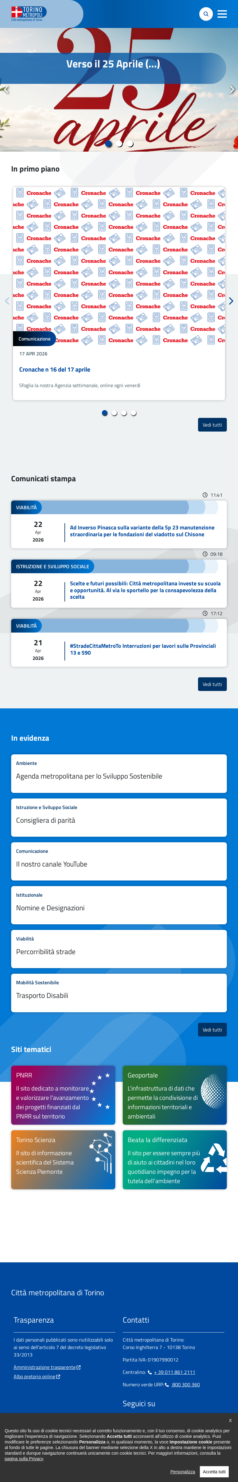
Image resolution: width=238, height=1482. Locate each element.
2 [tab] (119, 143)
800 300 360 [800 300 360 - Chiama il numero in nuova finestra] (182, 1384)
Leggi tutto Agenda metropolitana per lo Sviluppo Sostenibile (119, 773)
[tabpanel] (119, 90)
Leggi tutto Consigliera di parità (119, 817)
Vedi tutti (215, 424)
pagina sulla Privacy (24, 1463)
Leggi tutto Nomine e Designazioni (119, 905)
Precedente (6, 89)
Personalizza (182, 1477)
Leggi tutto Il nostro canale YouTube (119, 861)
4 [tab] (133, 413)
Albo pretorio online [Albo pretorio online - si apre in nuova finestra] (34, 1376)
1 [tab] (108, 143)
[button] (222, 14)
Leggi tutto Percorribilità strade (119, 949)
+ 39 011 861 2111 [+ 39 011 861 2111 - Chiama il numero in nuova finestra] (171, 1372)
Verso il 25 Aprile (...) (113, 63)
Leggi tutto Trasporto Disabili (119, 993)
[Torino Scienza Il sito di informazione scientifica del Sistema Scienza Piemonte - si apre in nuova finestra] (63, 1159)
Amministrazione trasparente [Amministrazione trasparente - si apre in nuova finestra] (45, 1367)
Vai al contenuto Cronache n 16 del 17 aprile (119, 293)
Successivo (231, 89)
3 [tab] (130, 143)
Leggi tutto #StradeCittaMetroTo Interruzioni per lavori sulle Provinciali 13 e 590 (119, 643)
